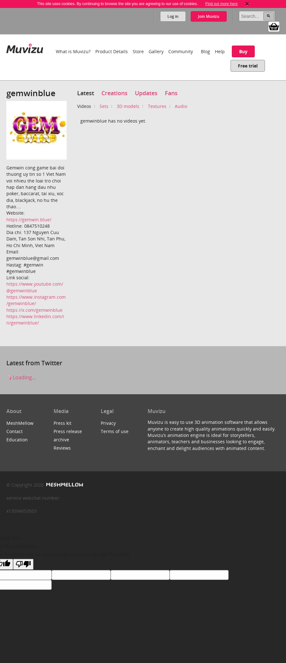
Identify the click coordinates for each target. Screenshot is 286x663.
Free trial (248, 66)
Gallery (156, 51)
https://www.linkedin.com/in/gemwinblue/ (35, 319)
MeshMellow (19, 423)
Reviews (62, 448)
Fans (171, 93)
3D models (128, 106)
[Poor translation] (23, 564)
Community (180, 51)
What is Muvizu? (73, 51)
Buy (243, 51)
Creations (114, 93)
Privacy (108, 423)
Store (138, 51)
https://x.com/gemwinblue (34, 310)
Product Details (111, 51)
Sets (103, 106)
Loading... (21, 377)
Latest (85, 93)
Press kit (62, 423)
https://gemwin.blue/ (28, 220)
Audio (181, 106)
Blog (205, 51)
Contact (14, 431)
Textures (157, 106)
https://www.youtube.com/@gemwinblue (34, 287)
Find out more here (221, 4)
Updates (146, 93)
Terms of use (114, 431)
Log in (173, 16)
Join (208, 16)
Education (17, 440)
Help (220, 51)
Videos (84, 106)
